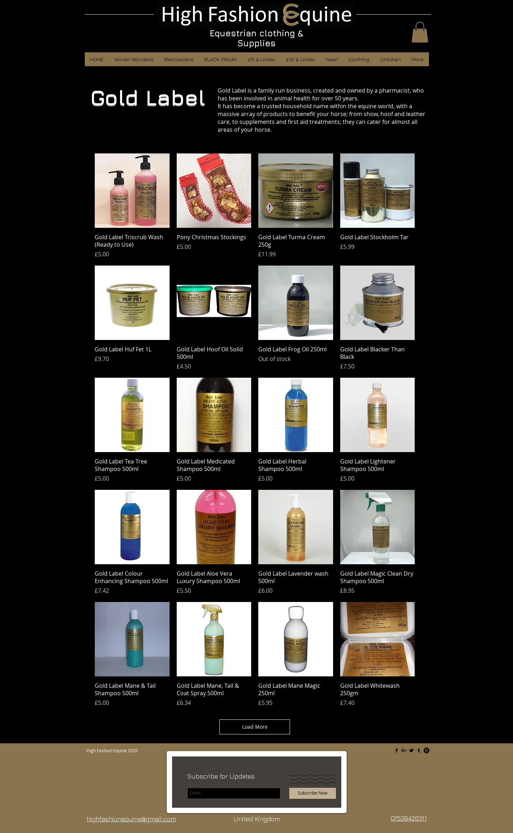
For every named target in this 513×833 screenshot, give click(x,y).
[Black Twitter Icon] (411, 750)
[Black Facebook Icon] (396, 750)
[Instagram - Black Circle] (426, 750)
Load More (255, 726)
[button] (420, 32)
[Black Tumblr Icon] (419, 750)
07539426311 (409, 818)
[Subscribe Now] (312, 793)
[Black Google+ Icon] (404, 750)
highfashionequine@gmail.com (131, 819)
